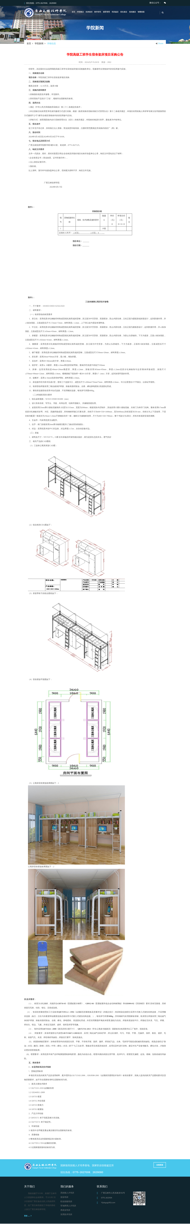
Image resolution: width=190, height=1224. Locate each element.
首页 (73, 13)
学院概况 (81, 13)
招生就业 (127, 13)
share (159, 44)
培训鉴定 (118, 13)
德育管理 (108, 13)
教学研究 (99, 13)
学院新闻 (39, 44)
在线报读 (159, 1165)
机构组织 (90, 13)
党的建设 (136, 13)
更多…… (27, 1216)
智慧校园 (145, 13)
